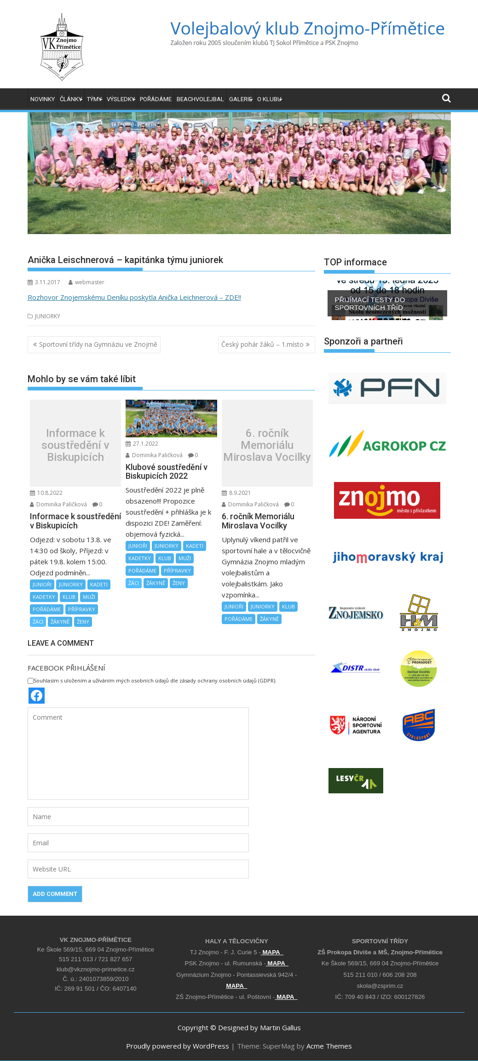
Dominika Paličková (58, 504)
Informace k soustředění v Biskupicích (75, 445)
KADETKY (44, 596)
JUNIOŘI (42, 584)
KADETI (99, 584)
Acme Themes (329, 1045)
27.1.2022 (142, 443)
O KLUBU (269, 99)
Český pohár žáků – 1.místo (262, 344)
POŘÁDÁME (156, 99)
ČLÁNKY (71, 99)
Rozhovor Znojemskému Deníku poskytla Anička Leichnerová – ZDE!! (134, 297)
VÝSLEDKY (121, 99)
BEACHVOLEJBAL (200, 99)
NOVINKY (42, 99)
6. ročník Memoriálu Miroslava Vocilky (267, 445)
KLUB (69, 596)
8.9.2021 (236, 493)
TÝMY (94, 99)
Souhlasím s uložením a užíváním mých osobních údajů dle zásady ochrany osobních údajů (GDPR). (152, 680)
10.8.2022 (46, 493)
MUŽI (89, 596)
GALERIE (240, 99)
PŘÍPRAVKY (81, 609)
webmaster (86, 282)
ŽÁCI (38, 621)
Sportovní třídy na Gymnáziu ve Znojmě (98, 344)
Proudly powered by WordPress (177, 1045)
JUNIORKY (47, 316)
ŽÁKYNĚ (60, 621)
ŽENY (83, 621)
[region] (387, 300)
